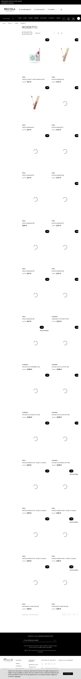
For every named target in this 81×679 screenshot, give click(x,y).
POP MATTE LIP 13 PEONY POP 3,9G (31, 415)
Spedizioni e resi (33, 664)
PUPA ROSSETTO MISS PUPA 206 (60, 606)
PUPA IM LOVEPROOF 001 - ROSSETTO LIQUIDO (34, 558)
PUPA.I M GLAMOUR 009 (58, 175)
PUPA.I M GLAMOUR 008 (28, 223)
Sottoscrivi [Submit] (54, 640)
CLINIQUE (54, 316)
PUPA (23, 77)
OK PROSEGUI (68, 673)
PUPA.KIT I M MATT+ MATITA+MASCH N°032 (33, 79)
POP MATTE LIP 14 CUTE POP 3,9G (60, 367)
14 (73, 614)
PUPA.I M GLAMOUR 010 (28, 175)
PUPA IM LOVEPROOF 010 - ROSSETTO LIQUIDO (34, 510)
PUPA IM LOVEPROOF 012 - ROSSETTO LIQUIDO (34, 462)
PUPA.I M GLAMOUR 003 (28, 271)
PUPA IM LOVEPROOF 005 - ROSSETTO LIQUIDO (64, 558)
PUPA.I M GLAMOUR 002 (58, 79)
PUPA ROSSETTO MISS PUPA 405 (30, 606)
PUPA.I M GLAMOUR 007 (58, 223)
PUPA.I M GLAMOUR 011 (57, 127)
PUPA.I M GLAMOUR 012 (28, 127)
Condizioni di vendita (32, 667)
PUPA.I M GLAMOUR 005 (28, 319)
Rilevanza (37, 33)
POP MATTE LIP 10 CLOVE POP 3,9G (61, 415)
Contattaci (19, 666)
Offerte (18, 663)
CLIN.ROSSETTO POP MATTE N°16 (60, 319)
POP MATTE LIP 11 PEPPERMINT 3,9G (31, 367)
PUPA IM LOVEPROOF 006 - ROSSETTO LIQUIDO (64, 510)
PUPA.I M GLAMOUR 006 (58, 271)
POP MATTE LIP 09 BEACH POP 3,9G (61, 462)
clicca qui (17, 676)
